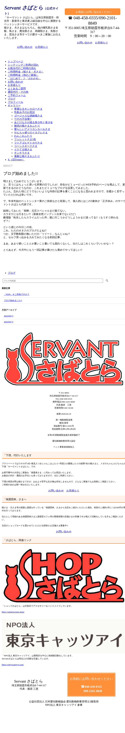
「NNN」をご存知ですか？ (16, 294)
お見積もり (41, 47)
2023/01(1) (8, 321)
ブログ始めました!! (13, 300)
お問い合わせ (25, 47)
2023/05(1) (8, 316)
